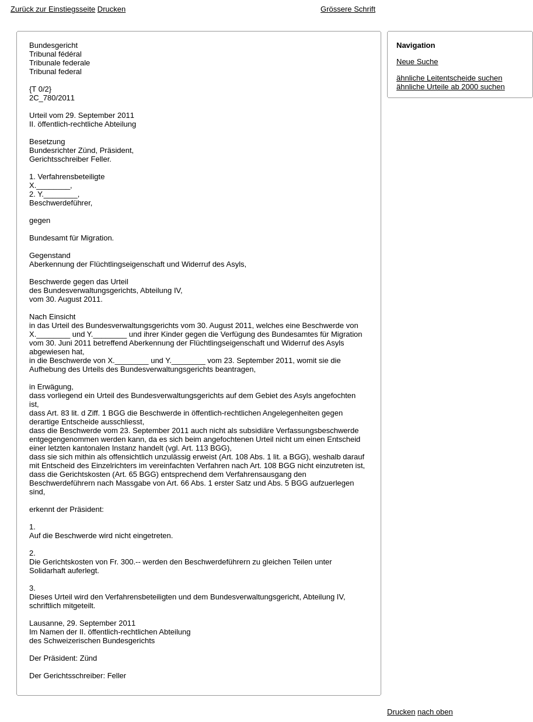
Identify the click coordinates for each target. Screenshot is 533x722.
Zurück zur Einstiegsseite (53, 9)
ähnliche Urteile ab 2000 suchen (450, 86)
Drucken (111, 9)
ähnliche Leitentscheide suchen (449, 78)
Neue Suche (417, 61)
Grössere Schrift (348, 9)
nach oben (435, 711)
